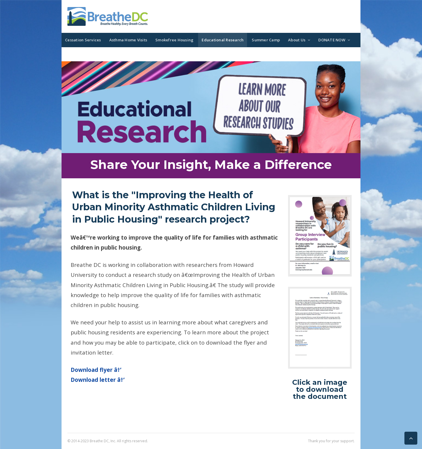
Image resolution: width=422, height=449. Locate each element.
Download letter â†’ (98, 379)
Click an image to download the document (319, 389)
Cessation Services (83, 40)
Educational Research (223, 40)
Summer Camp (266, 40)
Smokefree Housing (174, 40)
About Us (296, 40)
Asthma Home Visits (128, 40)
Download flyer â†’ (96, 369)
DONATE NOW (331, 40)
